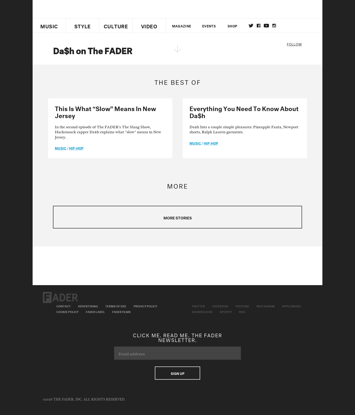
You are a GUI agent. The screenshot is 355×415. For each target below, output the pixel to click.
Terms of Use (115, 305)
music (60, 147)
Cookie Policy (67, 311)
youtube (266, 25)
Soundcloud (202, 311)
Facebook (220, 305)
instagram (274, 25)
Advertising (88, 305)
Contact (63, 305)
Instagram (266, 305)
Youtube (242, 305)
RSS (242, 311)
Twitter (251, 25)
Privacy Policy (145, 305)
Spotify (226, 311)
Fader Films (121, 311)
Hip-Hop (76, 147)
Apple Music (291, 305)
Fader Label (95, 311)
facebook (258, 25)
